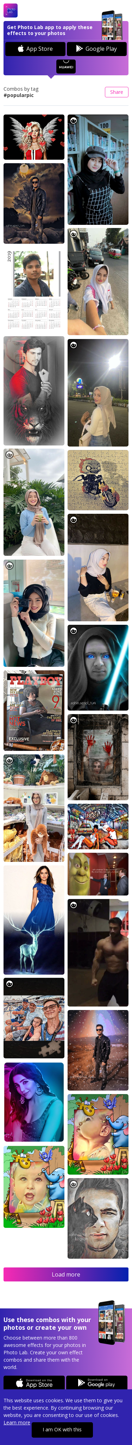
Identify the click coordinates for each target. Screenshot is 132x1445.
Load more (66, 1274)
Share (116, 92)
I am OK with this (62, 1429)
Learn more (17, 1422)
